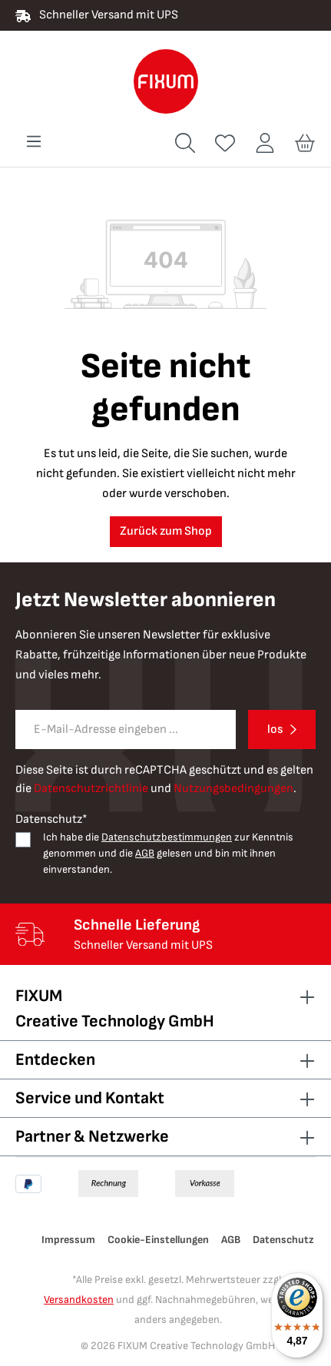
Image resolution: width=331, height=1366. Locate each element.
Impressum (68, 1239)
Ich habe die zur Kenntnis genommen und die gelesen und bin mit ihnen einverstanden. (168, 853)
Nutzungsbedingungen (233, 788)
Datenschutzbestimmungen (166, 837)
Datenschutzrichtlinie (91, 788)
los (275, 729)
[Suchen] (185, 143)
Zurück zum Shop (166, 531)
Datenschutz (283, 1239)
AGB (144, 853)
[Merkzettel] (225, 143)
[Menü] (33, 141)
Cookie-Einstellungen (158, 1239)
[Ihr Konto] (265, 143)
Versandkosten (79, 1299)
